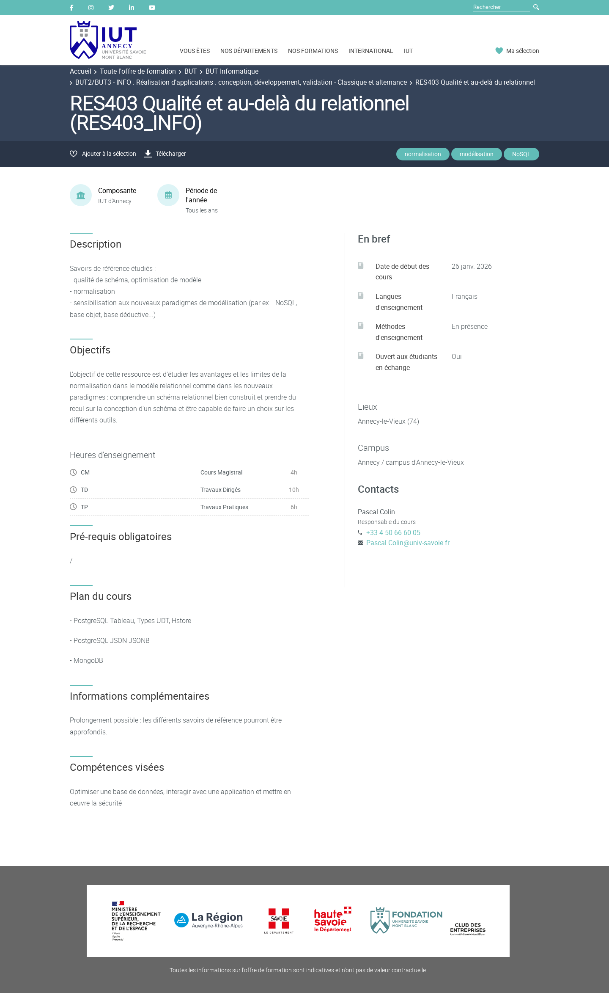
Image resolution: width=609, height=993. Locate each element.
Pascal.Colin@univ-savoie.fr (408, 542)
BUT (190, 71)
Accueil (80, 71)
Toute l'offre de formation (138, 71)
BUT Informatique (232, 71)
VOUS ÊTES (195, 51)
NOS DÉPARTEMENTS (248, 51)
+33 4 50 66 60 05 (393, 532)
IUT (408, 51)
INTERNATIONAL (370, 51)
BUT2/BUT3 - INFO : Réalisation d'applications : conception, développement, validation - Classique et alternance (241, 82)
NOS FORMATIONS (313, 51)
